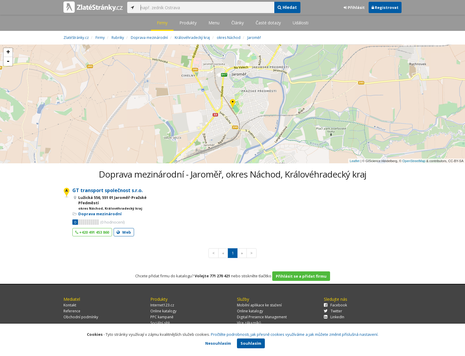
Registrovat (385, 7)
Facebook (335, 305)
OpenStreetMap (414, 161)
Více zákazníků (249, 322)
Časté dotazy (268, 23)
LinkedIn (334, 316)
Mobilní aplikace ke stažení (259, 305)
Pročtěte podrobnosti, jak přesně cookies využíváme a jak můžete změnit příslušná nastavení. (294, 334)
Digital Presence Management (262, 316)
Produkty (188, 23)
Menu (213, 23)
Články (237, 23)
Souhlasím (251, 343)
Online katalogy (163, 311)
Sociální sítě (160, 322)
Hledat (287, 7)
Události (300, 23)
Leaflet (354, 161)
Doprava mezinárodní (100, 213)
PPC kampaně (161, 316)
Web (124, 232)
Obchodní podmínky (80, 316)
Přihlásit (354, 7)
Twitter (333, 311)
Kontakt (69, 305)
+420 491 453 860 (92, 232)
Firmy (162, 23)
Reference (71, 311)
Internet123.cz (162, 305)
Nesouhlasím (218, 343)
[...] (205, 7)
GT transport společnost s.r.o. (107, 190)
